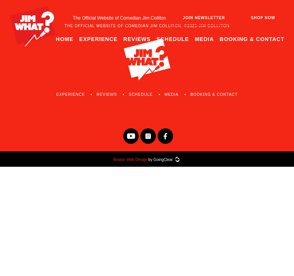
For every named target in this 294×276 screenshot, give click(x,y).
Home (65, 39)
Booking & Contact (252, 39)
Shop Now (263, 18)
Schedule (173, 39)
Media (204, 39)
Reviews (137, 39)
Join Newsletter (204, 18)
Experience (98, 39)
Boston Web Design (130, 160)
